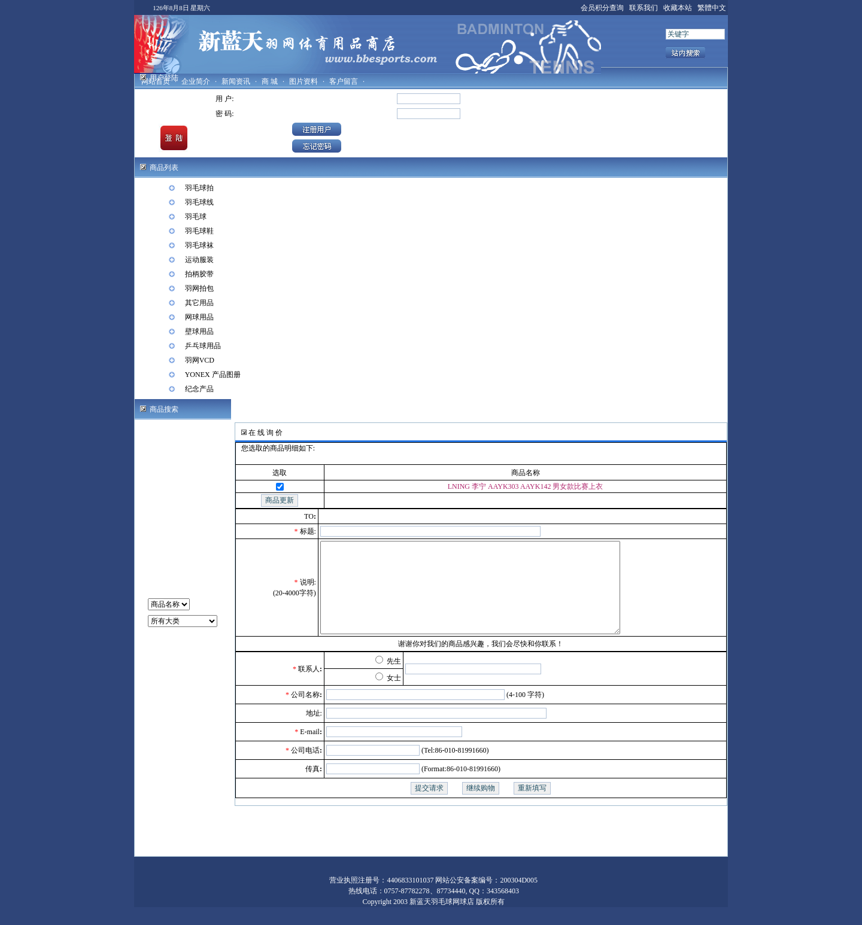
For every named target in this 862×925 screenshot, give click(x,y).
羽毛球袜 (199, 245)
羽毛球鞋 (199, 231)
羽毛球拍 (199, 188)
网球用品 (199, 317)
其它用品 (199, 303)
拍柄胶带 (199, 274)
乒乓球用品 (203, 346)
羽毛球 (196, 216)
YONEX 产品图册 (213, 374)
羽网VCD (199, 360)
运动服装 (199, 259)
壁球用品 (199, 331)
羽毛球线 (199, 202)
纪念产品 (199, 389)
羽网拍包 (199, 288)
